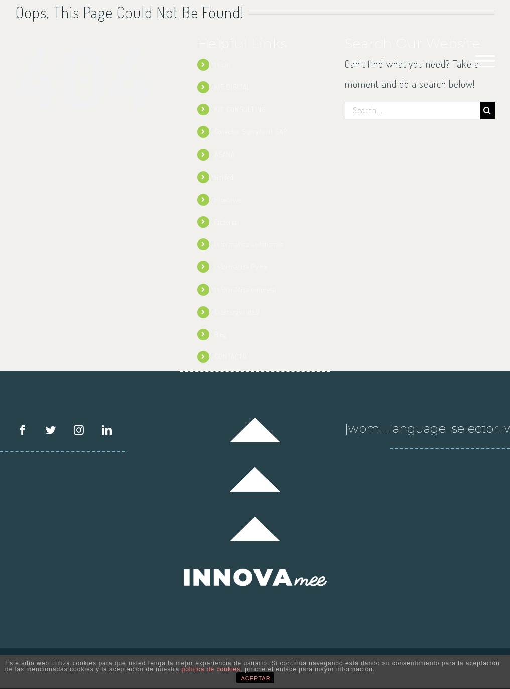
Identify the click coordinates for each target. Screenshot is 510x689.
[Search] (487, 110)
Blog (220, 334)
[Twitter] (51, 430)
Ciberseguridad (236, 312)
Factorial (226, 222)
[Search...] (412, 110)
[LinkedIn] (107, 430)
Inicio (222, 64)
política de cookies (211, 669)
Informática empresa (245, 289)
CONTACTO (230, 356)
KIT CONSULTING (240, 109)
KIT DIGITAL (232, 87)
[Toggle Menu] (485, 61)
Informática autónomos (249, 244)
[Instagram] (79, 430)
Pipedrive (227, 199)
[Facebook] (23, 430)
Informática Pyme (241, 266)
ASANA (224, 154)
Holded (224, 177)
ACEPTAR (256, 678)
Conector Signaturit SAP (250, 131)
